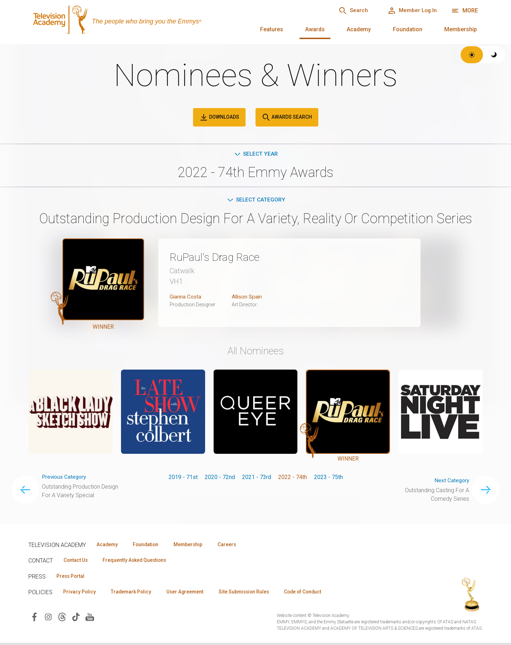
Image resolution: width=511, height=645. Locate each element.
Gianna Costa (186, 297)
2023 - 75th (328, 477)
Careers (234, 545)
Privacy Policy (80, 593)
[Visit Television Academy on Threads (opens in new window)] (62, 618)
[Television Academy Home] (139, 21)
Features (271, 29)
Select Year (256, 154)
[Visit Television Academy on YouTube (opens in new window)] (90, 618)
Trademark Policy (134, 593)
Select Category (255, 200)
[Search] (348, 10)
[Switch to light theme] (472, 54)
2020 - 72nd (220, 477)
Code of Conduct (314, 593)
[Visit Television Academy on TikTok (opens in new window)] (76, 618)
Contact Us (76, 561)
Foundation (407, 29)
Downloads (219, 117)
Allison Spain (248, 297)
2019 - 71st (183, 477)
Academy (359, 29)
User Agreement (191, 593)
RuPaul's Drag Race (218, 258)
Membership (460, 29)
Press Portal (71, 577)
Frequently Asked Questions (138, 561)
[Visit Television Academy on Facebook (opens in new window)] (34, 618)
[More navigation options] (465, 10)
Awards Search (287, 117)
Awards (315, 29)
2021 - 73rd (256, 477)
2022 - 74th (292, 477)
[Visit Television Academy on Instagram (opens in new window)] (48, 618)
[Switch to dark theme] (494, 54)
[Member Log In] (410, 10)
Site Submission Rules (252, 593)
